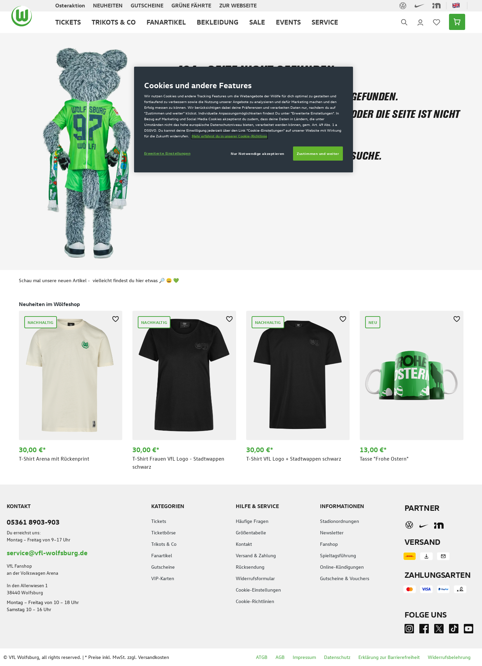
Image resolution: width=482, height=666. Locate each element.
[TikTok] (453, 630)
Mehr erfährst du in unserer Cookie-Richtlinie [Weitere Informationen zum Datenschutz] (229, 135)
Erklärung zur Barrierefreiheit (389, 657)
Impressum (304, 657)
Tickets (158, 521)
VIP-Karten (162, 578)
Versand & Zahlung (256, 555)
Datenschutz (337, 657)
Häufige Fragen (252, 521)
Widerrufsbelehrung (449, 657)
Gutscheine (163, 567)
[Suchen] (404, 22)
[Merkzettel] (436, 22)
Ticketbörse (163, 532)
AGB (280, 657)
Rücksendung (250, 567)
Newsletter (332, 532)
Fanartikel (161, 555)
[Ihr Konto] (420, 22)
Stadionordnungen (339, 521)
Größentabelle (251, 532)
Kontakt (244, 544)
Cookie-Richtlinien (255, 601)
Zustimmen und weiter (318, 153)
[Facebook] (424, 630)
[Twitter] (439, 630)
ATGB (261, 657)
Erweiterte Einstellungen (167, 153)
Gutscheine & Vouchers (344, 578)
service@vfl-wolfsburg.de (47, 552)
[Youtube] (468, 630)
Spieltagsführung (338, 555)
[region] (241, 385)
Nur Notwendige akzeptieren (257, 153)
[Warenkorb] (455, 22)
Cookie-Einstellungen (258, 590)
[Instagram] (409, 630)
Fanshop (329, 544)
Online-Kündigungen (342, 567)
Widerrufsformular (255, 578)
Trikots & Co (163, 544)
